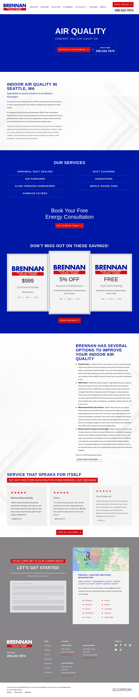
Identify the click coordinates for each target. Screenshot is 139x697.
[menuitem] (9, 692)
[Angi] (120, 650)
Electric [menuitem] (56, 7)
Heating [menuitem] (34, 7)
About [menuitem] (103, 7)
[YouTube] (116, 650)
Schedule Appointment (74, 49)
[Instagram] (125, 645)
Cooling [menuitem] (44, 7)
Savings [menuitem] (93, 7)
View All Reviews (69, 532)
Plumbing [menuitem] (68, 7)
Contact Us (48, 672)
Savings (47, 668)
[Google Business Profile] (116, 645)
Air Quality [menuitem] (81, 7)
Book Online (123, 4)
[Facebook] (120, 645)
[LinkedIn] (130, 645)
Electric (47, 654)
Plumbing (48, 659)
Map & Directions (67, 655)
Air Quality (48, 663)
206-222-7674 (124, 10)
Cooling (47, 650)
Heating (47, 645)
